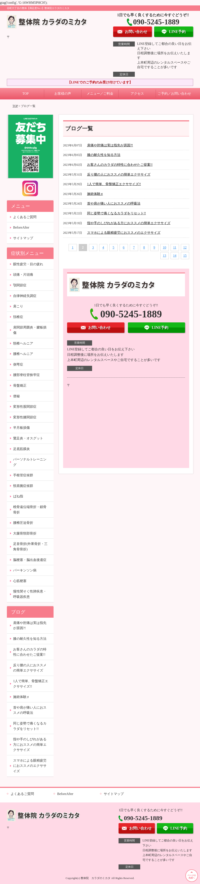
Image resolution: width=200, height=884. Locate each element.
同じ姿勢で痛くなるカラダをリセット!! (116, 213)
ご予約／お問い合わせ (174, 93)
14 (174, 255)
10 (164, 247)
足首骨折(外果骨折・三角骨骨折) (30, 546)
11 (174, 247)
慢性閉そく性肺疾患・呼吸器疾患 (29, 594)
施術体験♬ (95, 194)
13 (164, 255)
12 (185, 247)
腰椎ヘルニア (23, 354)
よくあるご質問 (24, 217)
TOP (25, 93)
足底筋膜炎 (21, 449)
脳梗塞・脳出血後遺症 (29, 560)
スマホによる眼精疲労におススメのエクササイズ (123, 232)
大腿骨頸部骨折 (24, 533)
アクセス (137, 93)
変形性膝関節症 (24, 417)
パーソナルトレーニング (29, 462)
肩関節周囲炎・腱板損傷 (29, 330)
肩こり (18, 306)
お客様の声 (62, 93)
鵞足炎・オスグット (28, 438)
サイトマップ (23, 238)
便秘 (16, 396)
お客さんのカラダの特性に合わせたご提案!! (120, 164)
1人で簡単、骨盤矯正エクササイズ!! (114, 184)
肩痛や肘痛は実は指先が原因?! (110, 145)
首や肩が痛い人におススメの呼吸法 (113, 203)
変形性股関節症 (24, 406)
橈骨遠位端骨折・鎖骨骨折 (29, 509)
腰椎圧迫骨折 (23, 522)
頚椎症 (18, 317)
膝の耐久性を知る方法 (103, 155)
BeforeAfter (21, 227)
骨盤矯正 (19, 385)
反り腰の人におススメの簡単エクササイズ (118, 174)
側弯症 (18, 364)
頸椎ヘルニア (23, 343)
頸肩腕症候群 (23, 486)
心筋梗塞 (19, 581)
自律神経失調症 (24, 296)
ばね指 (18, 496)
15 (185, 255)
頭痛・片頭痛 (23, 274)
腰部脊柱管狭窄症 (26, 375)
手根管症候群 (23, 475)
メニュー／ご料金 (100, 93)
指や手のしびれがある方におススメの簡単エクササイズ (128, 223)
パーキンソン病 (24, 570)
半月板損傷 (21, 427)
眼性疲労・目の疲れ (28, 264)
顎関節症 (19, 285)
